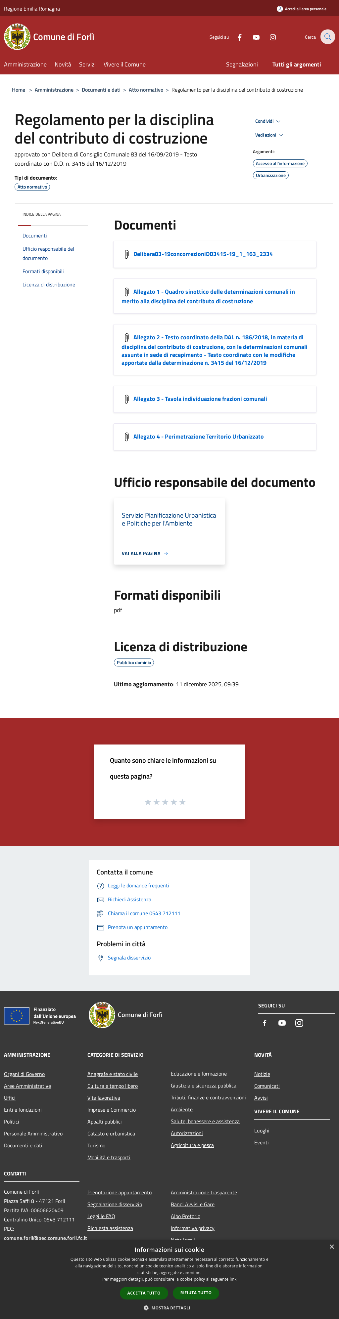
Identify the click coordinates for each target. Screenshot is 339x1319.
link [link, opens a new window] (233, 1279)
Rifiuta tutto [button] (196, 1293)
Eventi (261, 1142)
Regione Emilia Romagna (32, 9)
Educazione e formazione (199, 1074)
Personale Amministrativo (33, 1133)
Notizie (262, 1074)
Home (18, 90)
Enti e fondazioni (23, 1110)
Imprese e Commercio (111, 1110)
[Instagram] (268, 36)
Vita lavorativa (103, 1098)
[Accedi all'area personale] (301, 9)
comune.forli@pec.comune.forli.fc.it (45, 1238)
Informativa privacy (193, 1228)
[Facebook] (235, 36)
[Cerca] (327, 37)
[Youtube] (251, 36)
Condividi (268, 121)
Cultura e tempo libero (112, 1086)
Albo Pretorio (185, 1216)
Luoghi (261, 1130)
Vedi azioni (270, 135)
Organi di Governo (24, 1074)
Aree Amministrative (27, 1086)
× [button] (331, 1247)
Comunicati (267, 1086)
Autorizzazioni (187, 1133)
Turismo (96, 1145)
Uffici (10, 1098)
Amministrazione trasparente (204, 1192)
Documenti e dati (101, 90)
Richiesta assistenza (110, 1228)
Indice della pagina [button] (42, 214)
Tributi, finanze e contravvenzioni (208, 1097)
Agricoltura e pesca (192, 1145)
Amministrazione (54, 90)
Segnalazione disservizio (114, 1204)
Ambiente (182, 1109)
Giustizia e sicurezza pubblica (203, 1085)
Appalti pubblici (104, 1122)
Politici (11, 1122)
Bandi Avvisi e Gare (193, 1204)
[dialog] (169, 1279)
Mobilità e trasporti (108, 1157)
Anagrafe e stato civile (112, 1074)
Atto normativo (146, 90)
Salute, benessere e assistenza (205, 1121)
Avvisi (261, 1098)
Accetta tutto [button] (144, 1293)
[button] (169, 1307)
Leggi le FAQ (101, 1216)
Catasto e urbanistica (111, 1133)
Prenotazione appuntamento (119, 1192)
